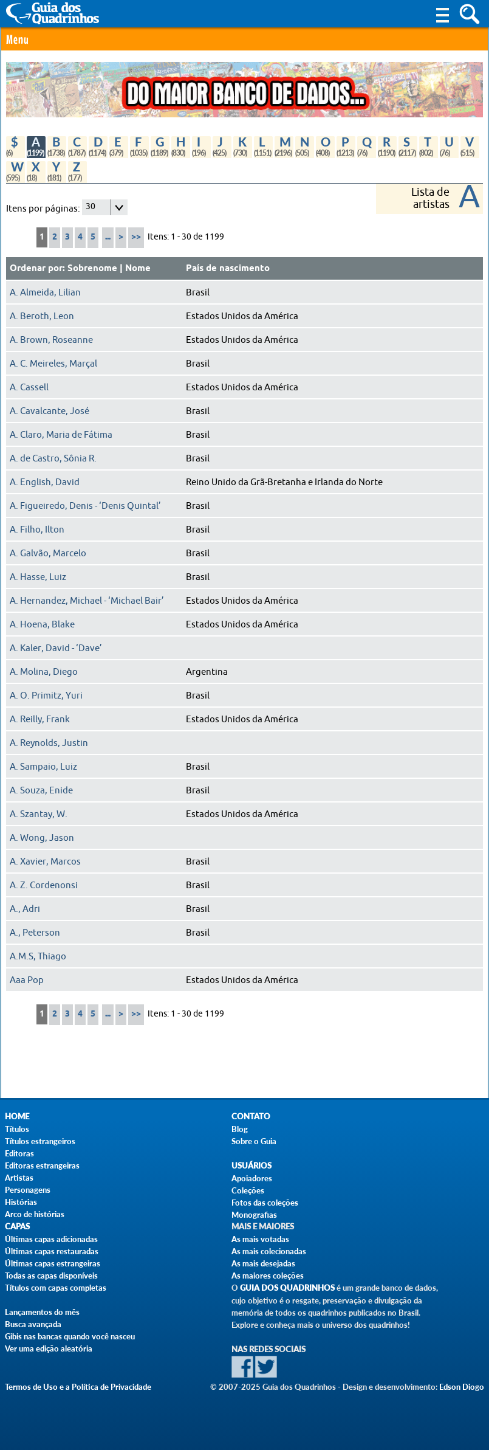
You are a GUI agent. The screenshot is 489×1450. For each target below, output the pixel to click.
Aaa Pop (27, 980)
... (108, 237)
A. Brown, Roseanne (51, 339)
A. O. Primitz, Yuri (46, 695)
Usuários (251, 1165)
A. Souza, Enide (41, 790)
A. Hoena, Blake (42, 624)
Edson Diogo (461, 1387)
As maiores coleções (267, 1275)
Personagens (27, 1190)
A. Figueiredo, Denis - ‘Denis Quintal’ (85, 505)
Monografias (254, 1215)
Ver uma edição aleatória (48, 1348)
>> (136, 237)
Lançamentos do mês (42, 1312)
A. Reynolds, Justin (49, 742)
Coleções (247, 1190)
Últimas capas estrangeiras (52, 1263)
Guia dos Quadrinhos (287, 1288)
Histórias (21, 1202)
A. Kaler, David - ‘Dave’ (56, 648)
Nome (138, 269)
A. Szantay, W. (38, 814)
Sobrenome (92, 269)
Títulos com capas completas (55, 1288)
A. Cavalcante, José (49, 411)
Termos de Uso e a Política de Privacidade (78, 1387)
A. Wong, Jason (42, 837)
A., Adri (25, 908)
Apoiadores (251, 1178)
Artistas (19, 1177)
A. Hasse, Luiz (38, 576)
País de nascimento (228, 269)
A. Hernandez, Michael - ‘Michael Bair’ (87, 600)
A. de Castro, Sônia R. (53, 458)
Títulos (17, 1129)
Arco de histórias (34, 1214)
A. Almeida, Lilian (45, 292)
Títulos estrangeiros (40, 1141)
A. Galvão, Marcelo (48, 553)
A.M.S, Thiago (38, 956)
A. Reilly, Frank (40, 719)
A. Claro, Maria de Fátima (61, 434)
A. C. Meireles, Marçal (53, 363)
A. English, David (45, 482)
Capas (17, 1226)
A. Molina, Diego (44, 671)
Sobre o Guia (253, 1141)
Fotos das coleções (264, 1202)
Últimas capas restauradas (51, 1251)
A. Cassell (29, 387)
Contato (250, 1116)
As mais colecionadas (268, 1251)
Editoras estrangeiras (42, 1165)
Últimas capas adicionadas (51, 1239)
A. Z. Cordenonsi (44, 885)
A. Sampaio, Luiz (43, 766)
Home (17, 1116)
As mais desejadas (263, 1263)
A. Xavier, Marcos (45, 861)
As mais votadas (260, 1239)
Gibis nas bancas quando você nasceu (70, 1336)
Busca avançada (33, 1324)
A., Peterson (35, 932)
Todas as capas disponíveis (51, 1275)
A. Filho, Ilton (37, 529)
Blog (239, 1129)
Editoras (19, 1153)
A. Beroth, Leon (42, 316)
